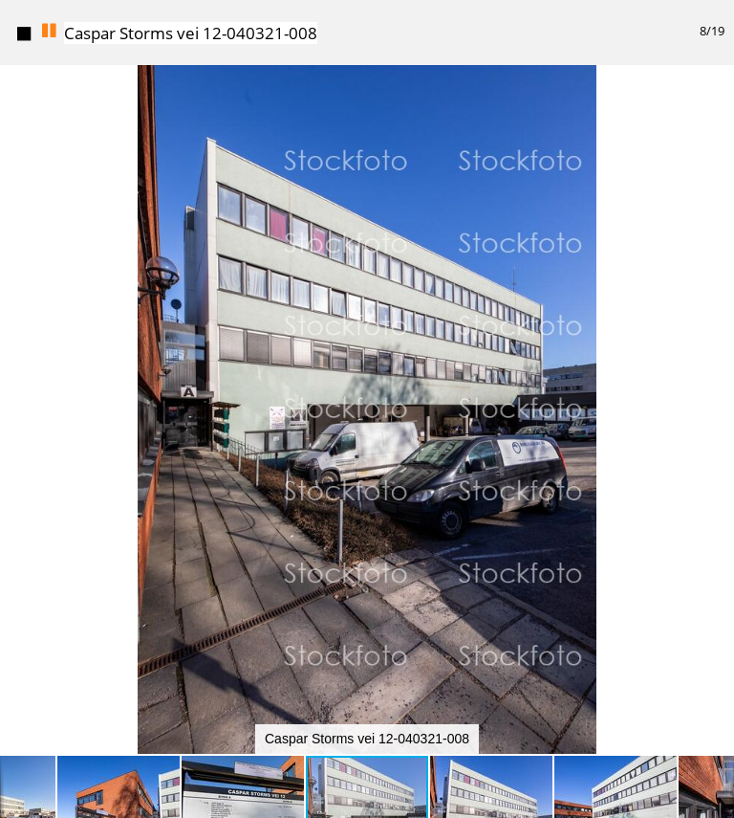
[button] (717, 50)
